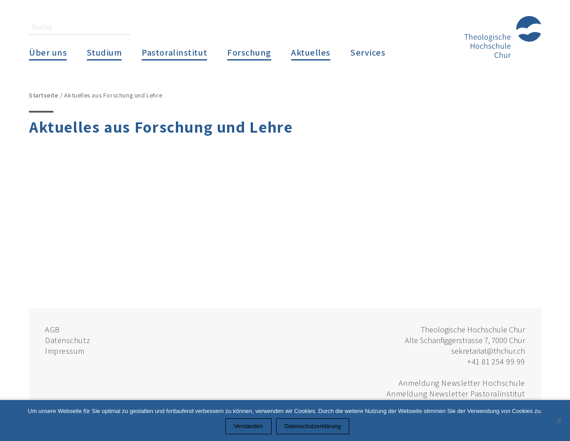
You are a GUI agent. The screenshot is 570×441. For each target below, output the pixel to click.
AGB (52, 329)
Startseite (44, 95)
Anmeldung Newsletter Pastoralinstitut (456, 393)
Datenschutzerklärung (313, 426)
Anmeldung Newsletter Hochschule (462, 383)
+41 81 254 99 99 (496, 361)
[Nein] (558, 420)
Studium (104, 52)
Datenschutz (67, 340)
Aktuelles (310, 52)
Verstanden (248, 426)
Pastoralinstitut (174, 52)
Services (367, 52)
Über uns (48, 52)
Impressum (65, 351)
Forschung (249, 52)
